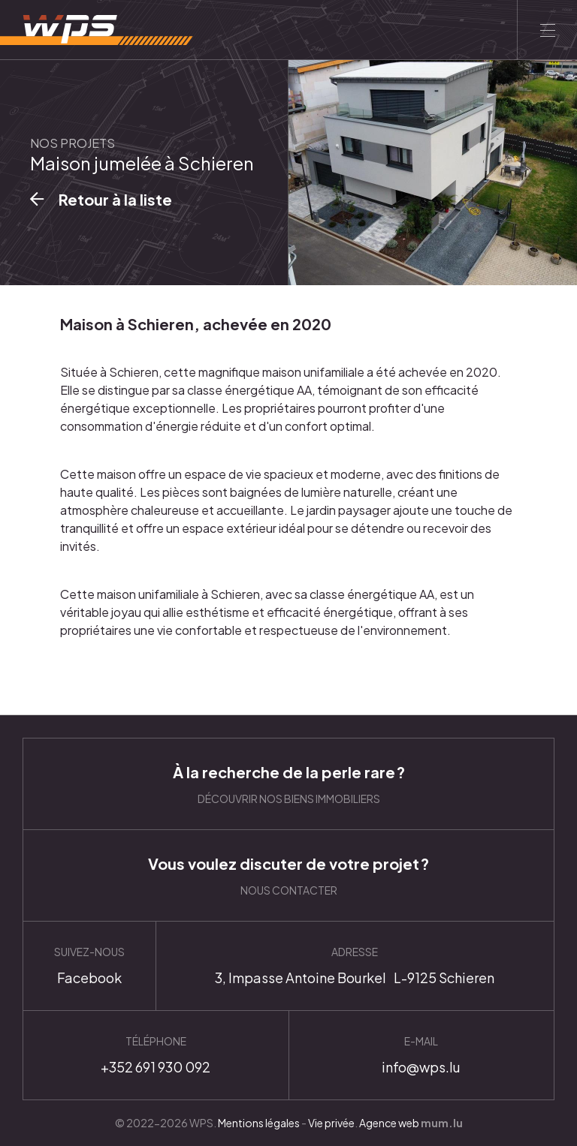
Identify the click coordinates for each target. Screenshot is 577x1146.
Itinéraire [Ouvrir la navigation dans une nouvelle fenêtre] (355, 966)
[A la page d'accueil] (96, 30)
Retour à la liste (115, 199)
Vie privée (331, 1122)
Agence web (389, 1122)
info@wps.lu (421, 1055)
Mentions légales (259, 1122)
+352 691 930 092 (155, 1055)
